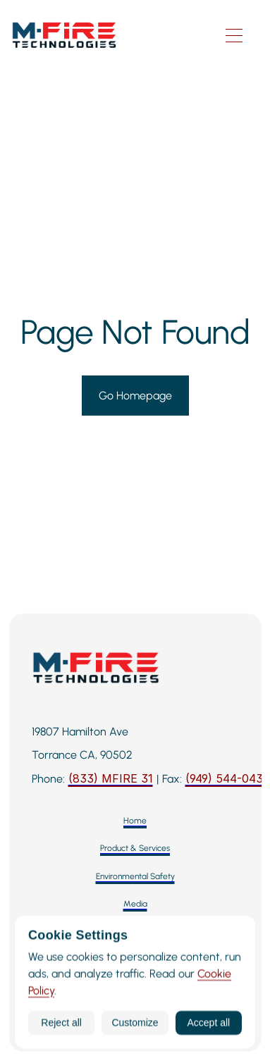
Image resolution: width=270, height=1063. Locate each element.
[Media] (135, 904)
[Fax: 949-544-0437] (227, 779)
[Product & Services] (135, 848)
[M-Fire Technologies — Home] (110, 35)
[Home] (135, 821)
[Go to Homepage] (135, 395)
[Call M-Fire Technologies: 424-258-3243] (110, 779)
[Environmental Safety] (135, 876)
